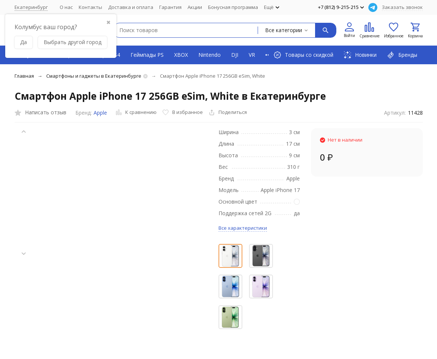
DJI (234, 54)
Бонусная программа (233, 7)
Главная (24, 75)
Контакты (90, 7)
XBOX (181, 54)
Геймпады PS (147, 54)
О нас (66, 7)
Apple (100, 112)
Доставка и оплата (130, 7)
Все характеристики (242, 228)
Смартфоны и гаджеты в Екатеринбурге (93, 75)
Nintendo (209, 54)
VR (252, 54)
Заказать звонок (402, 7)
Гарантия (170, 7)
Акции (195, 7)
